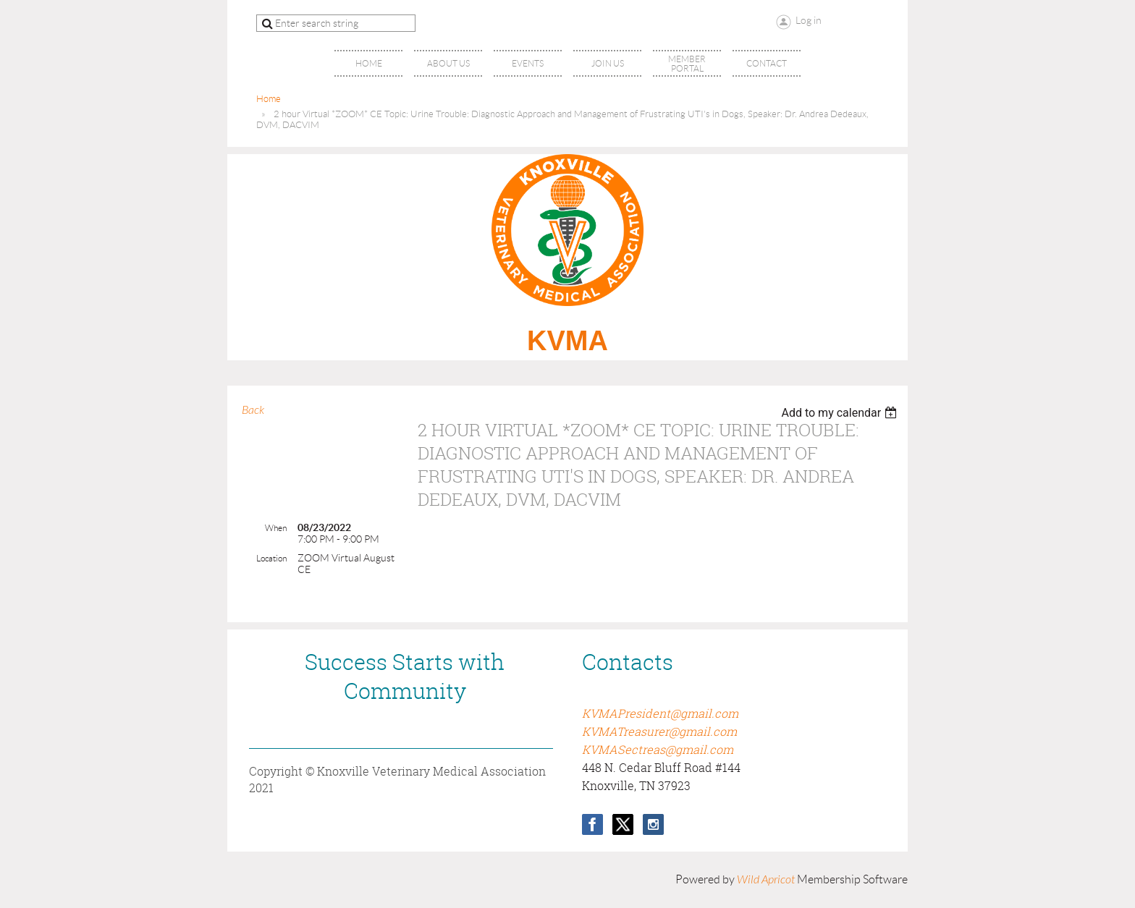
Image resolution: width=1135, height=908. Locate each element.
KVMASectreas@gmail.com (657, 750)
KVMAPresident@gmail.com (660, 713)
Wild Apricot (766, 879)
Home (268, 98)
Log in (809, 20)
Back (253, 410)
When (276, 528)
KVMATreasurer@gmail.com (659, 731)
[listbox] (840, 413)
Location (271, 558)
